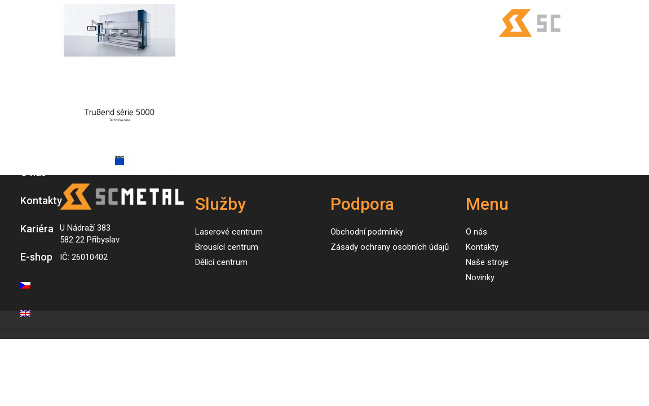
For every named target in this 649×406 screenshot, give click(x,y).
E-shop (36, 257)
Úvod (31, 59)
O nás (33, 172)
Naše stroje (46, 116)
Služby (35, 88)
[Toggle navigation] (20, 23)
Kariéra (37, 229)
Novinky (38, 144)
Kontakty (41, 200)
